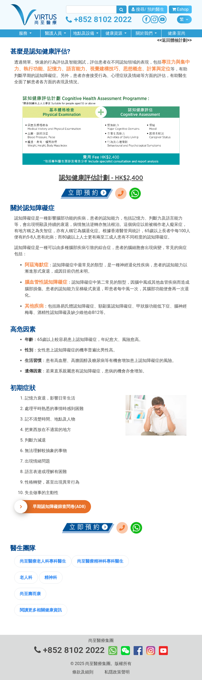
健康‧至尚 (176, 33)
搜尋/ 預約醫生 (148, 9)
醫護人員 (54, 33)
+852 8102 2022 (99, 19)
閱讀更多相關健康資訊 (41, 610)
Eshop (180, 9)
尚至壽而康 (30, 593)
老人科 (26, 577)
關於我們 (145, 33)
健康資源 (114, 33)
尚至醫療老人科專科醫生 (43, 561)
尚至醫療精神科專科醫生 (100, 561)
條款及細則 (82, 671)
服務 (23, 33)
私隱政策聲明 (117, 671)
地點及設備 (84, 33)
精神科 (50, 577)
